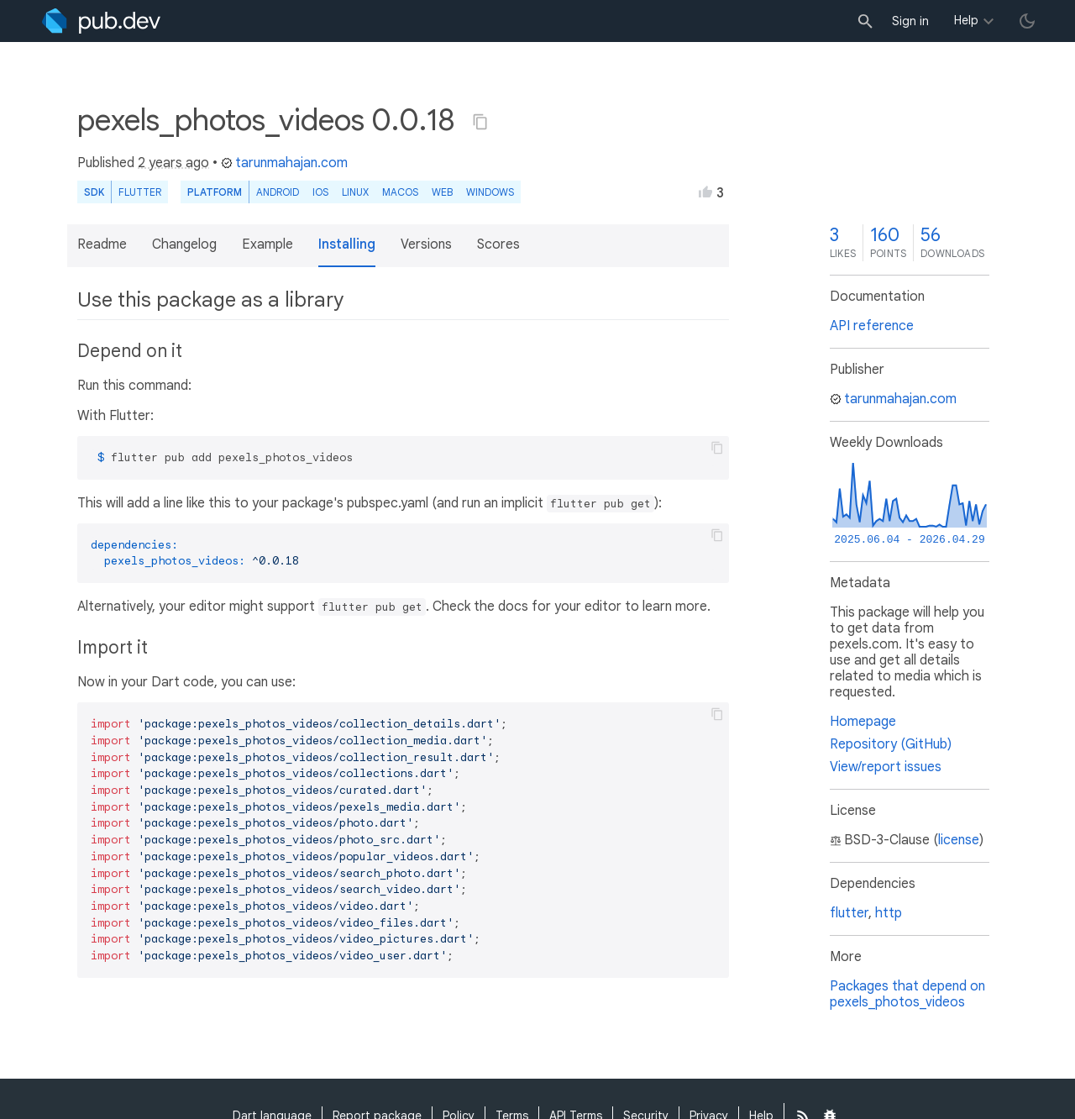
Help (966, 20)
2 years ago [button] (173, 163)
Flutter (139, 192)
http (888, 913)
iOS (320, 192)
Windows (490, 192)
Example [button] (267, 244)
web (442, 192)
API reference (872, 326)
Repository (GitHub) (891, 744)
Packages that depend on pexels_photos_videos (907, 994)
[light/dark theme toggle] (1027, 21)
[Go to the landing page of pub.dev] (101, 21)
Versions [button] (426, 244)
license (958, 840)
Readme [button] (102, 244)
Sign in (910, 21)
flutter (849, 913)
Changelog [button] (184, 244)
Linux (355, 192)
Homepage (863, 721)
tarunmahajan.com (284, 163)
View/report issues (885, 767)
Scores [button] (498, 244)
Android (277, 192)
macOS (400, 192)
